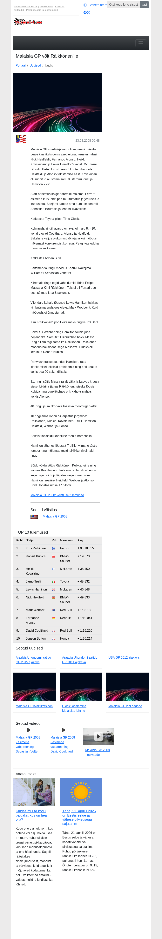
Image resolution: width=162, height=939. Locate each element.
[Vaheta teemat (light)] (97, 5)
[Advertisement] (128, 92)
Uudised (35, 65)
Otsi (144, 4)
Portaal (21, 65)
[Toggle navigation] (140, 43)
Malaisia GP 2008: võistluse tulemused (57, 495)
